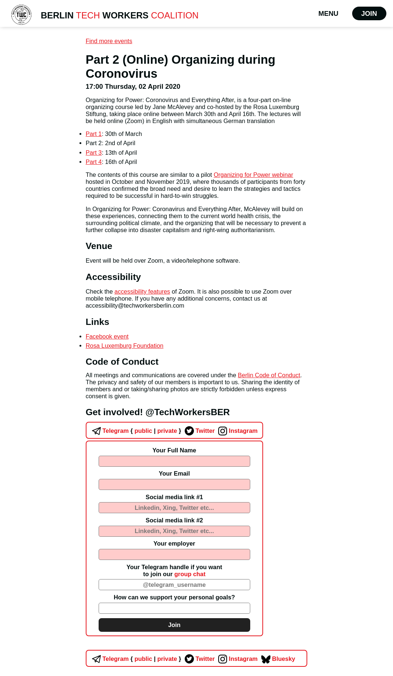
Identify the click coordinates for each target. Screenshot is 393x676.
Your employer (174, 543)
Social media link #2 (174, 520)
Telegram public (121, 430)
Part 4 (94, 161)
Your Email (174, 473)
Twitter (199, 430)
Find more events (109, 41)
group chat (190, 574)
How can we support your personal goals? (174, 597)
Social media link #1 (174, 497)
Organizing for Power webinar (253, 174)
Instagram (237, 430)
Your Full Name (174, 450)
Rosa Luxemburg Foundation (124, 345)
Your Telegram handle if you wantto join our (174, 570)
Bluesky (277, 658)
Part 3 (94, 152)
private (166, 430)
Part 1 (94, 133)
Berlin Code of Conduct (269, 375)
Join (369, 13)
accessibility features (142, 291)
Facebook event (107, 336)
